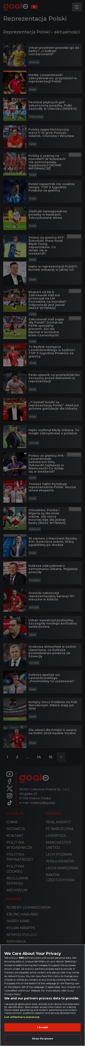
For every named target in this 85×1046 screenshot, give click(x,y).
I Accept (42, 1027)
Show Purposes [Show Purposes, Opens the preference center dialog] (42, 1038)
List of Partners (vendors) (21, 1017)
